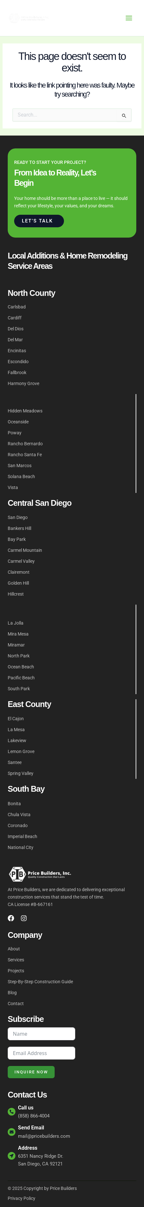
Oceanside (18, 421)
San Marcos (20, 465)
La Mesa (16, 729)
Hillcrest (16, 594)
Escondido (18, 361)
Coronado (18, 825)
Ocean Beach (21, 666)
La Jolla (15, 623)
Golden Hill (18, 583)
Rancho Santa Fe (25, 454)
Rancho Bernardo (25, 443)
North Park (19, 655)
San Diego (18, 517)
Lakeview (17, 740)
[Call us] (11, 1112)
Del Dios (15, 328)
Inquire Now (31, 1072)
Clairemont (19, 572)
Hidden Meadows (25, 410)
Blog (12, 992)
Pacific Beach (21, 677)
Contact (16, 1003)
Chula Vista (19, 814)
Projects (16, 970)
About (14, 948)
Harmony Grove (23, 383)
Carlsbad (17, 306)
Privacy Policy (21, 1198)
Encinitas (17, 350)
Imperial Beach (22, 836)
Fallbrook (17, 372)
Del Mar (15, 339)
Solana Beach (21, 476)
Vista (13, 487)
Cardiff (15, 317)
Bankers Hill (19, 528)
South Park (19, 688)
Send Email (31, 1128)
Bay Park (17, 539)
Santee (15, 762)
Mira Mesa (18, 634)
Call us (25, 1108)
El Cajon (16, 718)
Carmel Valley (21, 561)
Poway (15, 432)
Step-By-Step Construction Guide (40, 981)
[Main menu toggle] (129, 18)
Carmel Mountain (25, 550)
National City (20, 847)
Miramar (16, 644)
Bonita (14, 803)
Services (16, 959)
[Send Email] (11, 1132)
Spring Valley (20, 773)
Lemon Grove (21, 751)
